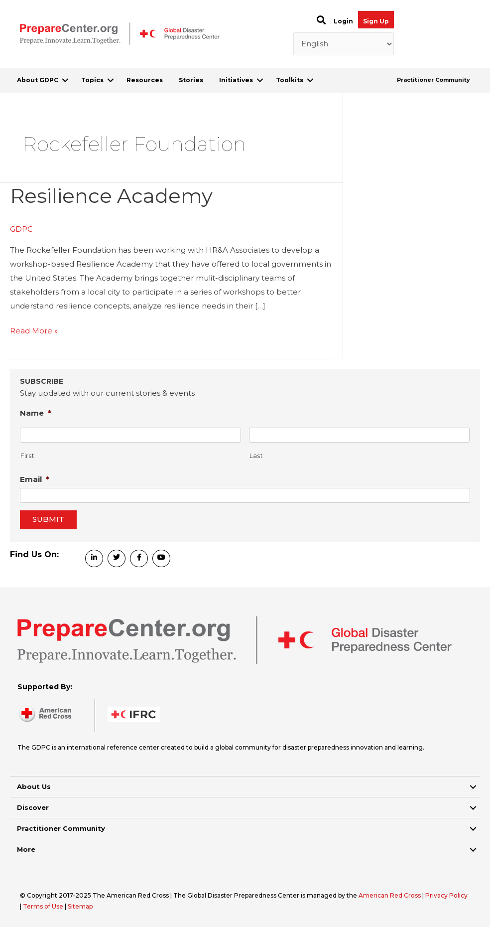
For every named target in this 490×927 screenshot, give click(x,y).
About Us (34, 786)
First (27, 456)
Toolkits (289, 80)
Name (35, 413)
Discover (33, 807)
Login (343, 21)
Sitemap (80, 906)
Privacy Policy (446, 895)
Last (256, 456)
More (26, 849)
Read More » (34, 331)
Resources (144, 80)
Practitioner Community (433, 79)
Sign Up (376, 21)
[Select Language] (343, 43)
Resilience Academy (111, 195)
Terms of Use (43, 906)
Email (34, 479)
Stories (191, 80)
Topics (92, 80)
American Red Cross (390, 895)
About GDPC (37, 80)
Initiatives (236, 80)
